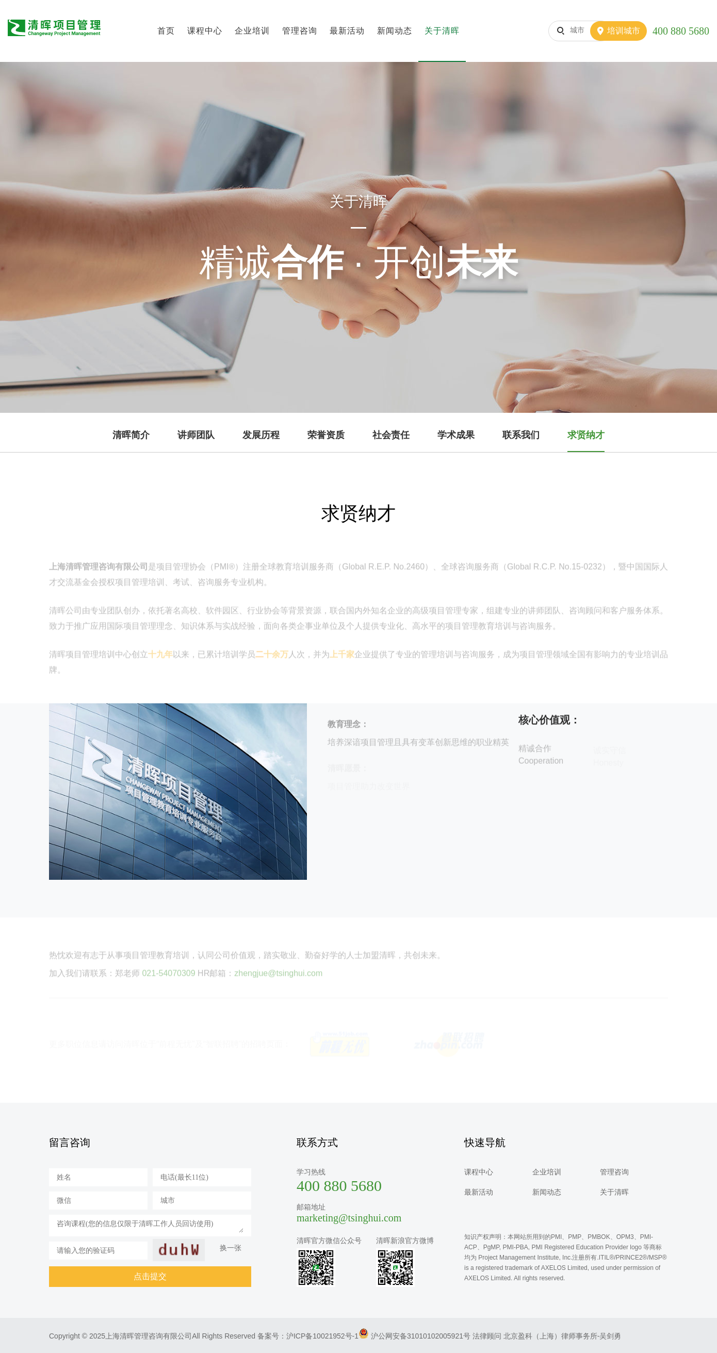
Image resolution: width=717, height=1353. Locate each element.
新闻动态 (394, 30)
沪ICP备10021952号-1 (322, 1336)
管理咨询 (299, 30)
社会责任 (391, 435)
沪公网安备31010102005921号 (420, 1336)
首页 (166, 30)
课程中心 (204, 30)
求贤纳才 (586, 435)
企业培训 (252, 30)
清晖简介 (131, 435)
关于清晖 (442, 30)
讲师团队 (196, 435)
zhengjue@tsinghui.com (278, 979)
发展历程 (261, 435)
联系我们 (521, 435)
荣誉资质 (326, 435)
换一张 (230, 1248)
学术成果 (456, 435)
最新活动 (347, 30)
